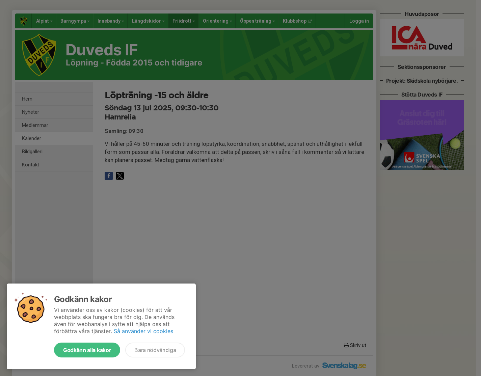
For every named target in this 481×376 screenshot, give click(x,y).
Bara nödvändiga (155, 350)
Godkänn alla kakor (87, 350)
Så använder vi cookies (143, 331)
